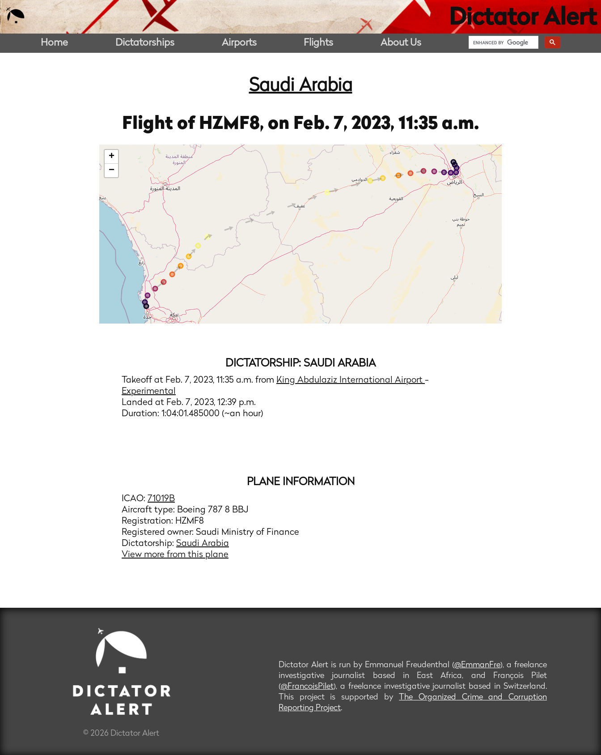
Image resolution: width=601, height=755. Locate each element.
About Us (401, 43)
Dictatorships (144, 43)
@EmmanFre (477, 665)
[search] (502, 42)
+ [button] (111, 156)
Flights (318, 43)
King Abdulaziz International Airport (350, 380)
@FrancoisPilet (307, 686)
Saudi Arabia (300, 86)
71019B (161, 499)
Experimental (149, 391)
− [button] (111, 170)
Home (54, 43)
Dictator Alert (523, 18)
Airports (239, 43)
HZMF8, (233, 124)
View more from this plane (175, 554)
